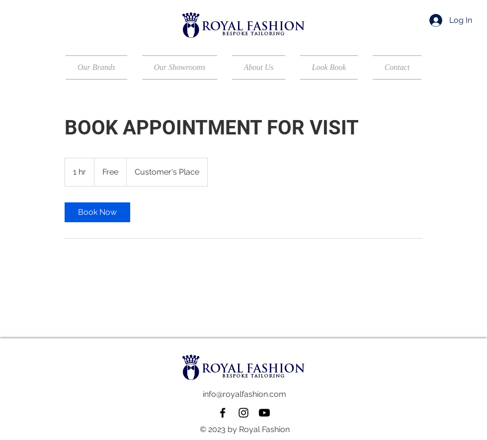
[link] (97, 212)
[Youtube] (264, 412)
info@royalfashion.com (244, 394)
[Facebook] (222, 412)
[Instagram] (243, 412)
